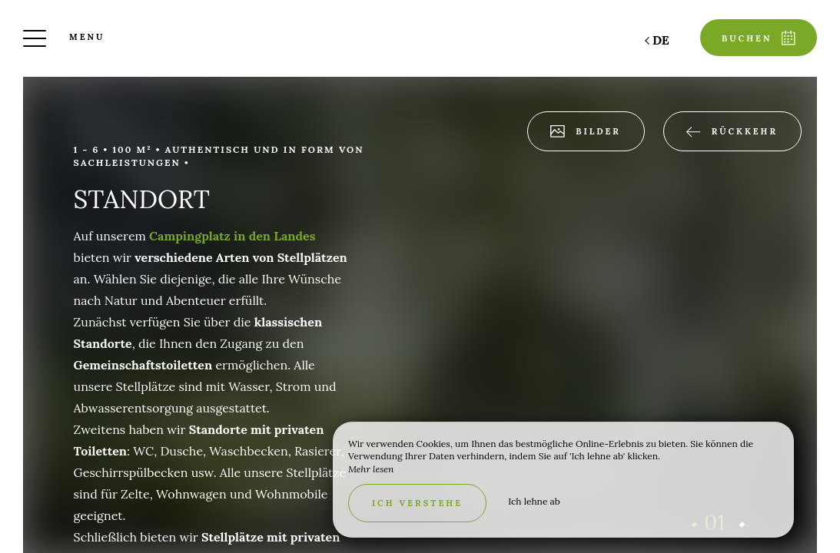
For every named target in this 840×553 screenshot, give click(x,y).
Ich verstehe (417, 503)
